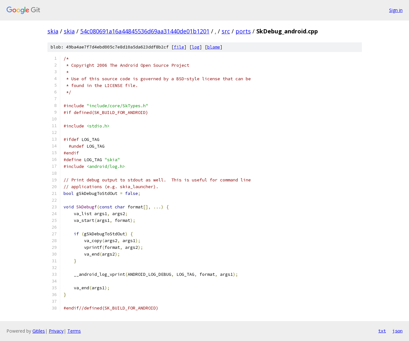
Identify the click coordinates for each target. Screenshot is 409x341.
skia (52, 31)
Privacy (56, 331)
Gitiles (38, 331)
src (226, 31)
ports (243, 31)
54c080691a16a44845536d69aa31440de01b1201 (144, 31)
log (196, 47)
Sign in (396, 10)
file (179, 47)
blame (213, 47)
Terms (74, 331)
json (397, 331)
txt (382, 331)
